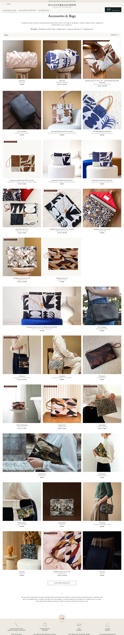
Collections (114, 35)
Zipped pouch (61, 29)
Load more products (62, 583)
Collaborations (43, 10)
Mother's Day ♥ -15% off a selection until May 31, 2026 (62, 1)
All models (34, 29)
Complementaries (88, 29)
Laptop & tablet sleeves (74, 29)
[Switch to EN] (9, 4)
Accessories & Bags (10, 10)
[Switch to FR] (7, 4)
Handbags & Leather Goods (47, 29)
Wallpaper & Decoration (27, 10)
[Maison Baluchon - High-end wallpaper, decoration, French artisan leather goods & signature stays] (62, 5)
